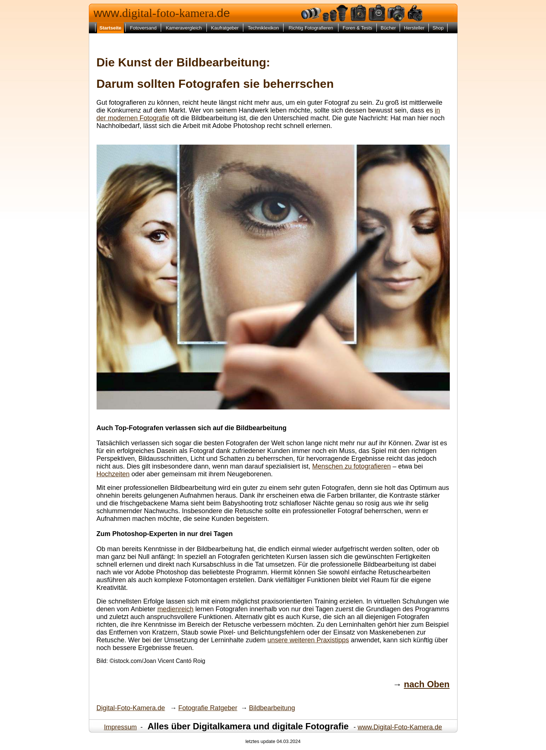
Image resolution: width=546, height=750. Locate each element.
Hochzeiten (113, 474)
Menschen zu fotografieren (351, 466)
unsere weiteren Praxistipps (308, 640)
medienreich (175, 609)
